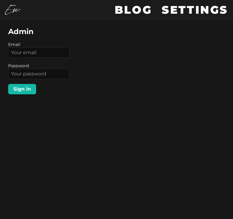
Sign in (22, 89)
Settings (195, 10)
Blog (133, 10)
